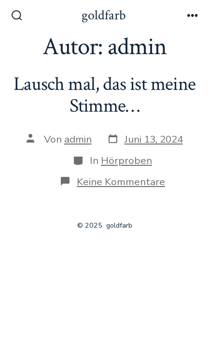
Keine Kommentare (121, 181)
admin (78, 139)
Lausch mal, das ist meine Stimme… (104, 95)
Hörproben (126, 160)
